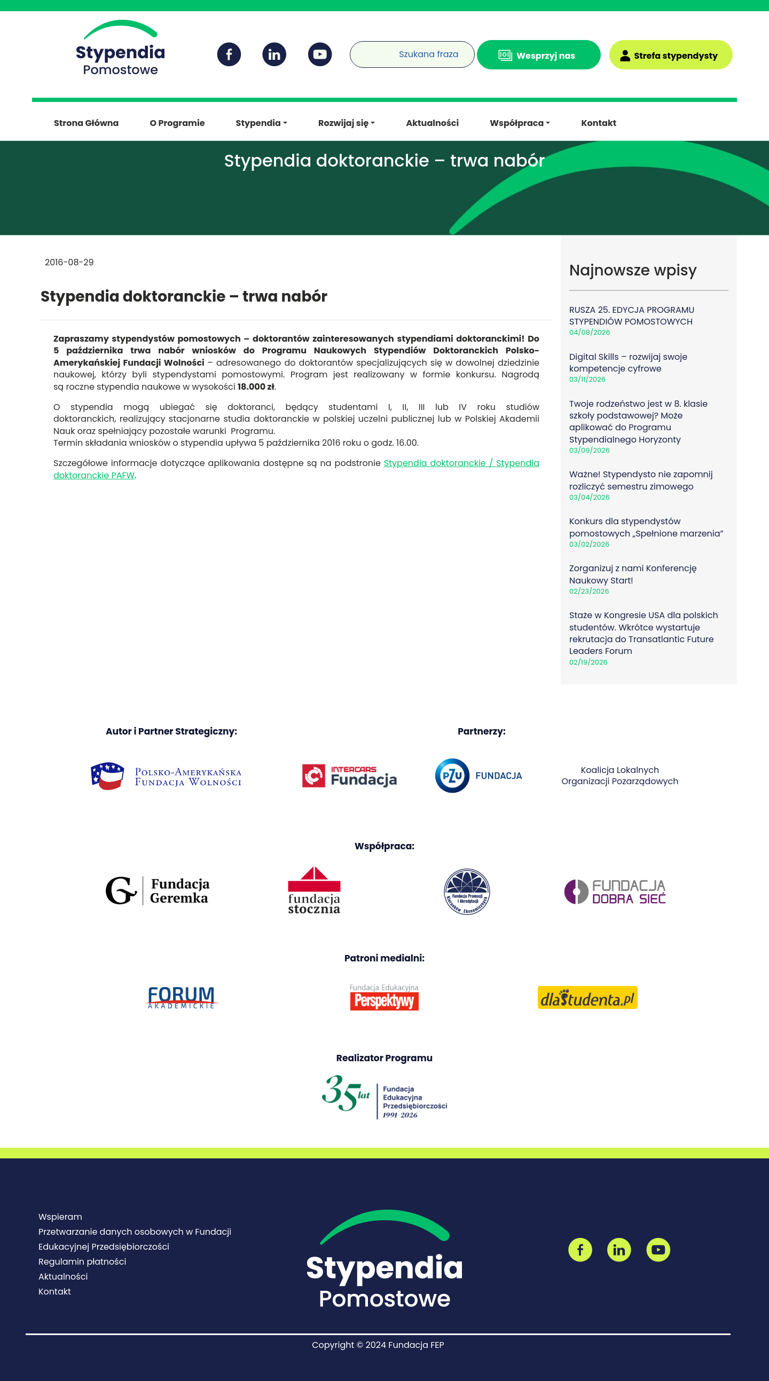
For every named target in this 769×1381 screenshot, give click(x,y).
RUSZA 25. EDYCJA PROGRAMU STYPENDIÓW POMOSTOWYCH (631, 316)
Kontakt (598, 123)
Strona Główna (86, 123)
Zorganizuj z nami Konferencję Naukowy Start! (633, 574)
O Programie (177, 123)
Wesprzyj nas (545, 56)
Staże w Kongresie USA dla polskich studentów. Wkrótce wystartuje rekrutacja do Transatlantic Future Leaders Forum (643, 633)
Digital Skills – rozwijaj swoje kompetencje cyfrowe (628, 363)
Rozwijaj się (343, 123)
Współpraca (517, 123)
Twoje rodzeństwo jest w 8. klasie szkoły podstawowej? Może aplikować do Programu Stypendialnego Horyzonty (638, 422)
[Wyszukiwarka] (352, 47)
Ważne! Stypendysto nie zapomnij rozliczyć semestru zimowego (641, 480)
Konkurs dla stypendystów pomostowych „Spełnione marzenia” (646, 527)
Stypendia (258, 123)
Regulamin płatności (82, 1262)
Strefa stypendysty (676, 56)
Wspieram (60, 1217)
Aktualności (432, 123)
